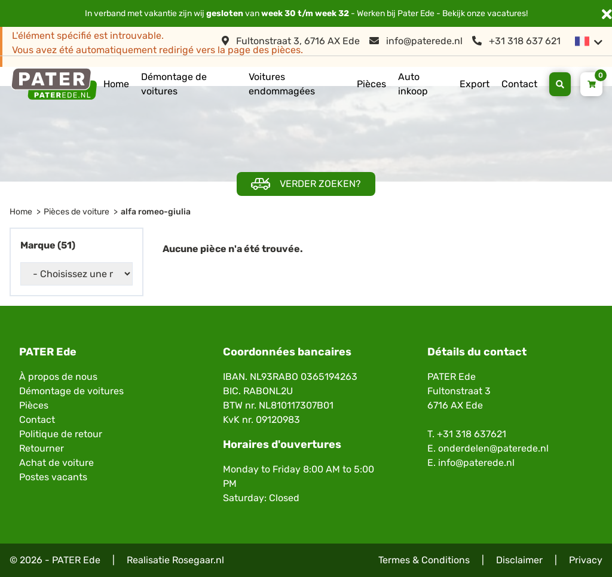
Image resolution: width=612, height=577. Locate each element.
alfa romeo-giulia (156, 212)
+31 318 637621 (471, 434)
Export (474, 84)
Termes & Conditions (424, 560)
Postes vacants (53, 477)
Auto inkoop (413, 84)
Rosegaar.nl (198, 560)
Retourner (41, 448)
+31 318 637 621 (516, 41)
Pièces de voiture (76, 212)
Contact (519, 84)
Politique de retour (60, 434)
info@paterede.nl (416, 41)
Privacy (585, 560)
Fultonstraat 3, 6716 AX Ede (291, 41)
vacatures (506, 13)
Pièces (371, 84)
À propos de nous (58, 376)
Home (116, 84)
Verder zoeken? (306, 184)
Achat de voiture (56, 462)
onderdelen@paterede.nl (493, 448)
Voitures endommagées (282, 84)
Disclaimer (519, 560)
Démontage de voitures (174, 84)
